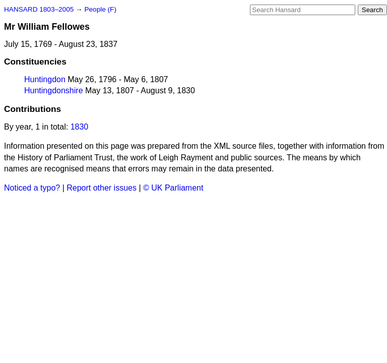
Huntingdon (45, 79)
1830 (80, 127)
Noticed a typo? (32, 188)
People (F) (100, 9)
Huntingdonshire (53, 90)
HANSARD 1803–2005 (39, 9)
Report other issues (102, 188)
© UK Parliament (173, 188)
